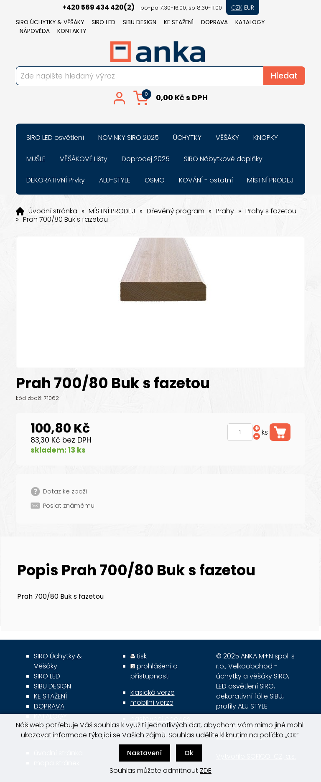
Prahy (225, 211)
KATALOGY (250, 22)
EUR (249, 7)
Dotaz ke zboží (65, 491)
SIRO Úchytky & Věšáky (50, 22)
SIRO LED (103, 22)
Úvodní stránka (52, 211)
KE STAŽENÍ (179, 22)
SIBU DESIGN (139, 22)
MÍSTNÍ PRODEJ (112, 211)
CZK (236, 7)
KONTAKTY (71, 31)
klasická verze (152, 692)
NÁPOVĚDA (35, 31)
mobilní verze (151, 702)
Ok (189, 753)
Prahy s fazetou (270, 211)
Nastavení (144, 753)
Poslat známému (68, 505)
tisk (142, 656)
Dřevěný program (175, 211)
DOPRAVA (214, 22)
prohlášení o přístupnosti (154, 671)
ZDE (205, 770)
